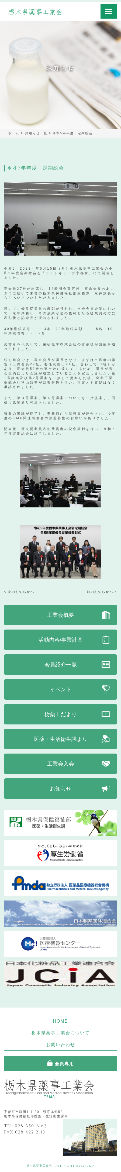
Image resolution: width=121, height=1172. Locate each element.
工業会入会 (60, 764)
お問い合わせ (60, 1044)
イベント (60, 689)
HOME (60, 1021)
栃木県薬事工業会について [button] (61, 1032)
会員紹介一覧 (60, 665)
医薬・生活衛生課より (61, 739)
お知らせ (60, 789)
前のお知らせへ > (102, 592)
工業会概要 (60, 615)
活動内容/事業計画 (60, 640)
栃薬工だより (60, 714)
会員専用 (64, 1063)
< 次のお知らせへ (19, 592)
